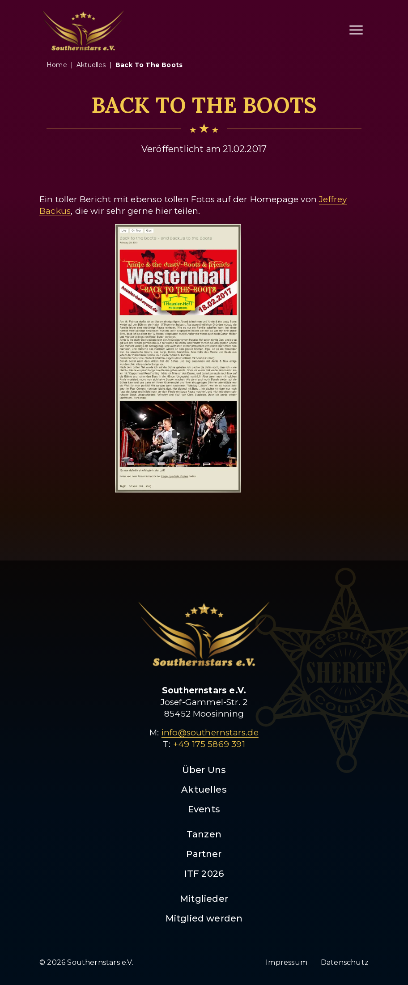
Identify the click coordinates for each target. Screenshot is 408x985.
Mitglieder (204, 898)
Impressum (286, 962)
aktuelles (91, 65)
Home (57, 65)
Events (204, 809)
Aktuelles (204, 789)
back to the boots (149, 65)
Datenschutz (345, 962)
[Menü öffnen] (356, 29)
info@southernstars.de (210, 732)
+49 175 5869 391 (209, 744)
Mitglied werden (204, 918)
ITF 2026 (204, 873)
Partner (203, 854)
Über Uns (204, 769)
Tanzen (204, 834)
